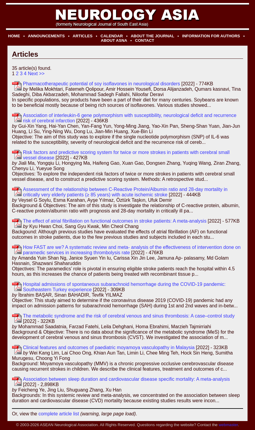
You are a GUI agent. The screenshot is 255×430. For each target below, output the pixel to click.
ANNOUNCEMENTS (46, 36)
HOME (14, 36)
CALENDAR (112, 36)
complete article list (58, 413)
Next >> (36, 73)
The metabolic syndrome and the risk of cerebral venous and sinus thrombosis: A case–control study (129, 315)
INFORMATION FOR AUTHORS (211, 36)
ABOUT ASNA (114, 40)
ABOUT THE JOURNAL (152, 36)
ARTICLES (83, 36)
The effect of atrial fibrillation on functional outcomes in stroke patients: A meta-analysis (114, 221)
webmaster (228, 425)
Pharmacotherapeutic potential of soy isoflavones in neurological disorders (101, 83)
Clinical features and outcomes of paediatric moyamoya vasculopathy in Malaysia (108, 347)
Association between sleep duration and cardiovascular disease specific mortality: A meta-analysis (126, 379)
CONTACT (144, 40)
